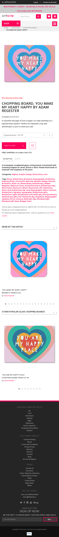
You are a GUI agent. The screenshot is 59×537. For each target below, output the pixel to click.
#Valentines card (25, 194)
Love (45, 174)
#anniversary (38, 183)
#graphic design (41, 181)
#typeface (40, 197)
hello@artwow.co (29, 497)
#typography (38, 179)
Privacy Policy (29, 447)
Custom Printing (29, 439)
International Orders (29, 476)
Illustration (38, 174)
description (7, 159)
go (50, 519)
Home (6, 28)
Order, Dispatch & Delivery (30, 473)
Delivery (29, 449)
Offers (29, 485)
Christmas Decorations (29, 428)
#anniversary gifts (9, 197)
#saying (5, 181)
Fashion (29, 418)
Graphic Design (25, 174)
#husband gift (43, 199)
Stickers (29, 430)
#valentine (50, 179)
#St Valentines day (26, 197)
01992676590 (10, 2)
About (29, 442)
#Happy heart (26, 201)
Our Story (29, 471)
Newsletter (29, 483)
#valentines (18, 179)
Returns (29, 452)
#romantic (6, 183)
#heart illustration (30, 188)
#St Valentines (45, 188)
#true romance (16, 199)
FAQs (29, 478)
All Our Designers (29, 459)
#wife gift (37, 194)
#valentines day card (21, 190)
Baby (29, 421)
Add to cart (14, 145)
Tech (29, 413)
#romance (28, 179)
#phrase (29, 181)
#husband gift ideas (10, 201)
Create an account (49, 2)
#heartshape (26, 183)
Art (29, 411)
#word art (17, 188)
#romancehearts (50, 194)
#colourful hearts (32, 186)
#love (9, 179)
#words (51, 181)
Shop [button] (6, 23)
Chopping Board (29, 28)
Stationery (29, 423)
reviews (17, 159)
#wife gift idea (30, 199)
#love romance (49, 190)
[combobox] (23, 135)
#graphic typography (23, 192)
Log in (36, 2)
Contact (29, 454)
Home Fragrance (29, 425)
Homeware (15, 28)
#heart (12, 181)
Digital (15, 174)
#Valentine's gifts (9, 194)
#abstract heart (17, 186)
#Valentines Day (48, 186)
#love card (6, 190)
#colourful (20, 181)
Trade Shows (29, 481)
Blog (29, 457)
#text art (16, 183)
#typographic (36, 190)
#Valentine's (7, 192)
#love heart (7, 188)
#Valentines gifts (40, 192)
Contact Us (30, 468)
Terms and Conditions (29, 444)
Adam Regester (9, 296)
